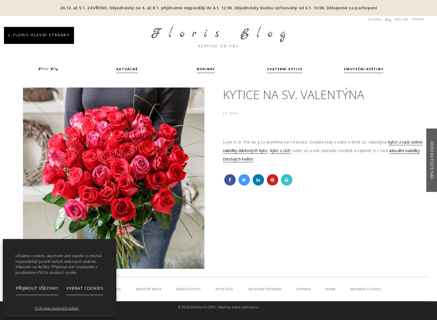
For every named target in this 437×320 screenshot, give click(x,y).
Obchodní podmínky (265, 289)
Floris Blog (48, 69)
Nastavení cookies (365, 289)
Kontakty (374, 19)
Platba (330, 289)
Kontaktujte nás (432, 160)
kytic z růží (280, 150)
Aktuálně (127, 69)
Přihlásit (418, 19)
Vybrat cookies (84, 288)
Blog (388, 20)
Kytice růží (224, 289)
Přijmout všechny (37, 288)
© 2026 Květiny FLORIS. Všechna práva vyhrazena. (218, 307)
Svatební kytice (284, 69)
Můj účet (401, 19)
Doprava (303, 289)
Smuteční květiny (363, 69)
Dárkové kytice (188, 289)
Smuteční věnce (148, 289)
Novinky (206, 69)
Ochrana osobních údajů (57, 308)
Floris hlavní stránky (41, 34)
